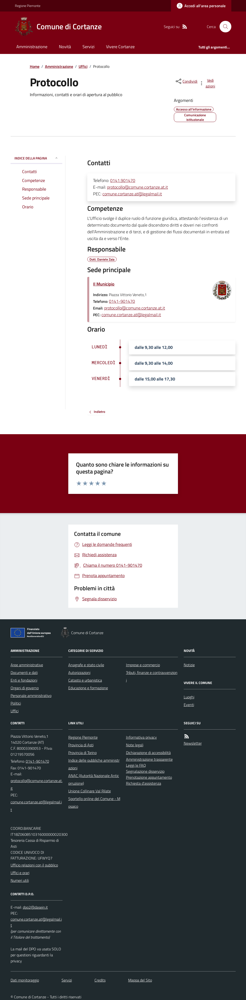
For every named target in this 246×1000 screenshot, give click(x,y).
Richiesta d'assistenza (143, 783)
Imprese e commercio (143, 665)
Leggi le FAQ (136, 765)
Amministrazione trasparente (149, 759)
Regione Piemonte (27, 5)
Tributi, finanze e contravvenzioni (151, 676)
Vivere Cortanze (120, 46)
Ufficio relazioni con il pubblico (34, 865)
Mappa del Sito (140, 980)
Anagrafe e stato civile (86, 665)
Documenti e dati (24, 672)
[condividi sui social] (186, 81)
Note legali (134, 745)
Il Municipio (103, 284)
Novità (65, 46)
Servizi (88, 46)
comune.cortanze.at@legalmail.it (132, 194)
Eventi (189, 705)
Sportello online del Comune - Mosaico (94, 802)
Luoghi (189, 697)
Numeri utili (20, 880)
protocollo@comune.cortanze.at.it (137, 187)
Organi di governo (25, 688)
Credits (100, 980)
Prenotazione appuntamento (149, 777)
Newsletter (193, 743)
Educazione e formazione (88, 688)
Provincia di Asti (81, 745)
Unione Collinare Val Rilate (89, 791)
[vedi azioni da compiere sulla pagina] (207, 83)
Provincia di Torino (82, 752)
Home (34, 66)
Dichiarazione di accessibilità (148, 752)
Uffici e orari (20, 873)
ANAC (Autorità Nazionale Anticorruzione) (93, 779)
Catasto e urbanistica (85, 680)
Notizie (189, 665)
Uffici (83, 66)
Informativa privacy (141, 737)
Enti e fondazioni (24, 680)
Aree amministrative (27, 665)
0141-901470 (122, 301)
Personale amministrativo (31, 695)
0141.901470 (122, 180)
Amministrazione (31, 46)
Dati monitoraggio (25, 980)
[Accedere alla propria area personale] (201, 6)
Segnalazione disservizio (145, 771)
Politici (16, 703)
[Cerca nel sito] (223, 26)
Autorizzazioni (79, 672)
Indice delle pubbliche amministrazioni (94, 764)
